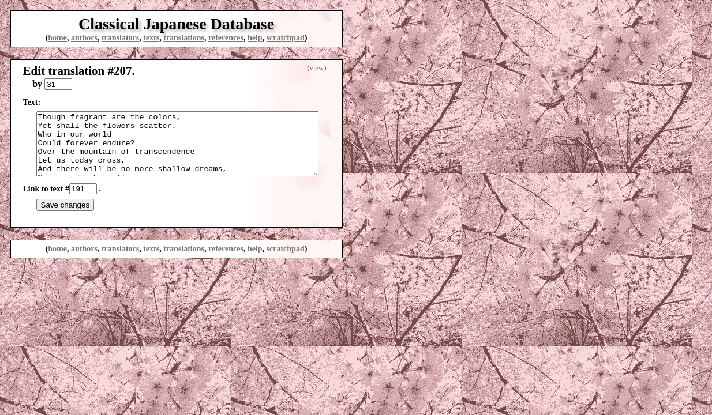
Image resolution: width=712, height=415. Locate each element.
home (57, 37)
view (317, 68)
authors (84, 37)
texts (151, 37)
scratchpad (286, 37)
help (255, 37)
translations (183, 37)
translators (120, 37)
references (225, 37)
